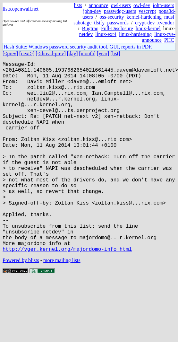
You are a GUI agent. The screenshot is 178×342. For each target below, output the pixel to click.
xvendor (165, 22)
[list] (115, 53)
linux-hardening (135, 34)
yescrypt (147, 11)
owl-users (121, 5)
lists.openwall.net (20, 9)
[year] (103, 53)
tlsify (99, 22)
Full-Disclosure (117, 28)
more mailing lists (62, 302)
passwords (118, 22)
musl (169, 17)
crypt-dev (145, 22)
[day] (72, 53)
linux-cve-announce (158, 37)
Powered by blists (21, 302)
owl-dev (141, 5)
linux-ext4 (105, 34)
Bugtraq (90, 28)
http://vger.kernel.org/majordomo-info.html (67, 291)
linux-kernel (148, 28)
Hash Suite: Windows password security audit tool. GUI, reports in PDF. (78, 46)
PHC (169, 40)
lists (78, 5)
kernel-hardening (144, 17)
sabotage (82, 22)
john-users (163, 5)
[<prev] (10, 53)
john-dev (92, 11)
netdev (86, 34)
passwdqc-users (120, 11)
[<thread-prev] (50, 53)
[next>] (26, 53)
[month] (87, 53)
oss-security (111, 17)
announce (98, 5)
